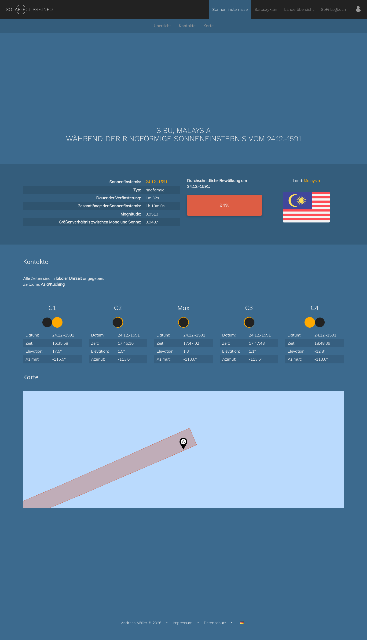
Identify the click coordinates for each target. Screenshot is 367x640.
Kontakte (187, 25)
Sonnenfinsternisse (230, 9)
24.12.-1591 (157, 181)
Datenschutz (215, 623)
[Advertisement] (183, 72)
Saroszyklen (266, 9)
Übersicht (162, 25)
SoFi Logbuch (333, 9)
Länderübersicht (299, 9)
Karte (208, 25)
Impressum (182, 623)
